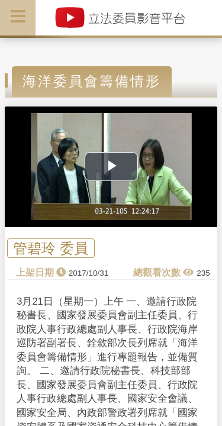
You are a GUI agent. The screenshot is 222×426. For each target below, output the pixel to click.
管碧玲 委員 (50, 248)
